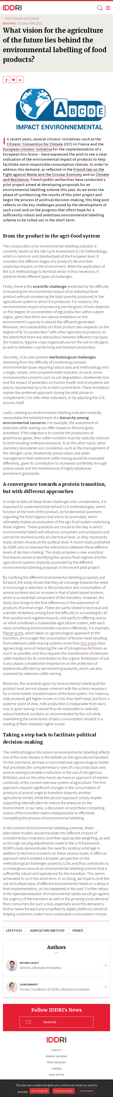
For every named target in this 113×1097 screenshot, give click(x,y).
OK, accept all (39, 1091)
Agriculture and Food (47, 930)
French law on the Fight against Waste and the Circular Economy (53, 172)
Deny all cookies (64, 1091)
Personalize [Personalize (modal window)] (86, 1091)
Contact (56, 1050)
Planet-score (13, 633)
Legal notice (57, 1074)
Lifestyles (14, 930)
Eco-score (89, 643)
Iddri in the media (56, 1056)
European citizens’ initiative (27, 149)
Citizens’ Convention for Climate (35, 144)
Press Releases (56, 1062)
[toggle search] (100, 8)
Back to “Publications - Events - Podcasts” (22, 17)
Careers (56, 1068)
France (78, 930)
